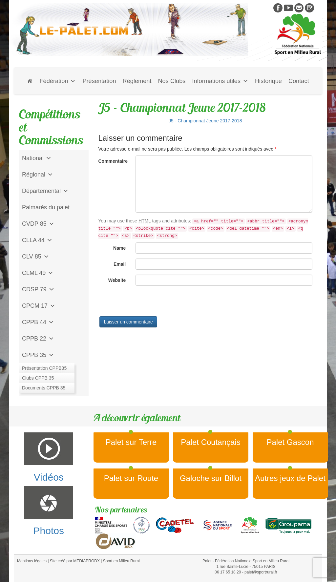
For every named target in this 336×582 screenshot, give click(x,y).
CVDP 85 (38, 224)
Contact (298, 81)
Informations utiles (220, 81)
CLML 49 (37, 273)
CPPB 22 (38, 338)
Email (120, 264)
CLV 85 (35, 256)
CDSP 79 (38, 289)
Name (119, 248)
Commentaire (113, 161)
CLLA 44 (37, 240)
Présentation (99, 81)
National (37, 158)
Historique (268, 81)
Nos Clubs (171, 81)
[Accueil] (30, 81)
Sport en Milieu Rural (121, 561)
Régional (37, 174)
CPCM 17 (38, 306)
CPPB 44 (38, 322)
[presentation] (148, 303)
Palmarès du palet (46, 207)
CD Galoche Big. (44, 388)
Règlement (137, 81)
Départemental (45, 191)
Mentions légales (32, 561)
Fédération (57, 81)
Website (117, 280)
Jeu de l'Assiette (43, 371)
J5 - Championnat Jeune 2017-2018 (205, 120)
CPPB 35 (38, 355)
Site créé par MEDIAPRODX (75, 561)
